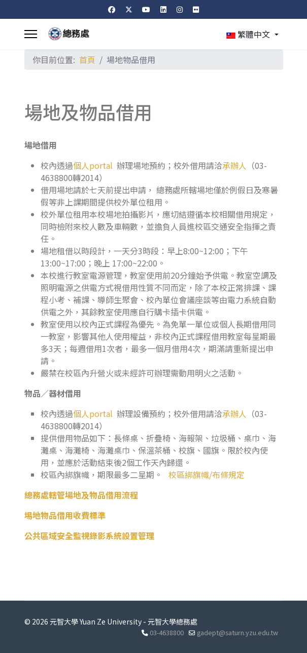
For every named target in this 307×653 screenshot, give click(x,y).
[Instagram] (180, 9)
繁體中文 (248, 34)
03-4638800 (167, 632)
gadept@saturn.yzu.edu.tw (237, 632)
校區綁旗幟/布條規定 (206, 474)
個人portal (93, 165)
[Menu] (30, 34)
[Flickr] (196, 9)
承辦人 (234, 165)
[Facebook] (111, 9)
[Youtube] (146, 9)
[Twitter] (128, 9)
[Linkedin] (163, 9)
